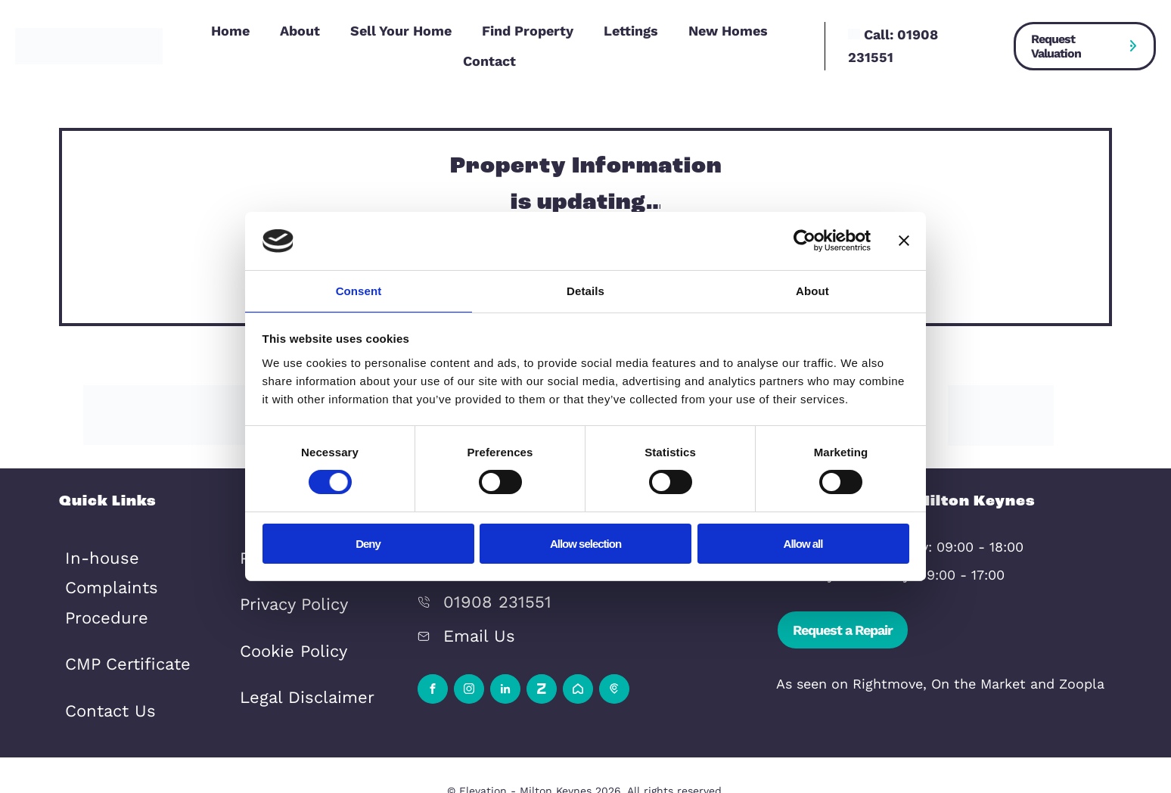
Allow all (803, 544)
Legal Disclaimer (294, 660)
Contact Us (102, 647)
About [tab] (812, 290)
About (300, 31)
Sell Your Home (401, 31)
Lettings (631, 31)
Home (230, 31)
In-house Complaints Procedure (134, 558)
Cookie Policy (284, 622)
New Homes (728, 31)
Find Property (527, 31)
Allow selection (585, 544)
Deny (368, 544)
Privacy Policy (285, 584)
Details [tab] (585, 290)
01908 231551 (486, 592)
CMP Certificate (116, 609)
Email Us (472, 620)
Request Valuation (1056, 46)
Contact (489, 61)
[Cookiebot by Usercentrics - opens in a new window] (804, 240)
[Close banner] (904, 240)
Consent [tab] (359, 290)
